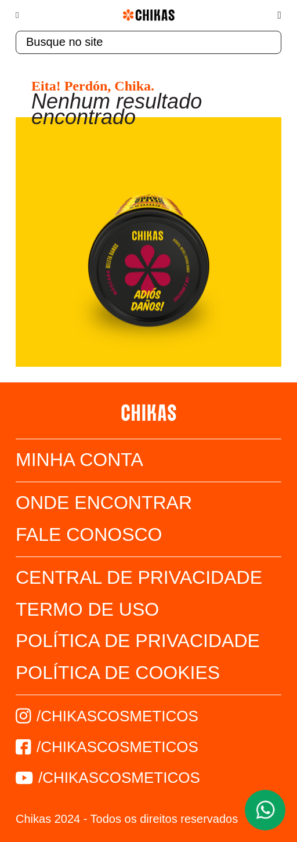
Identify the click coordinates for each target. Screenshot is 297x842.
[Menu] (23, 15)
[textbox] (148, 42)
